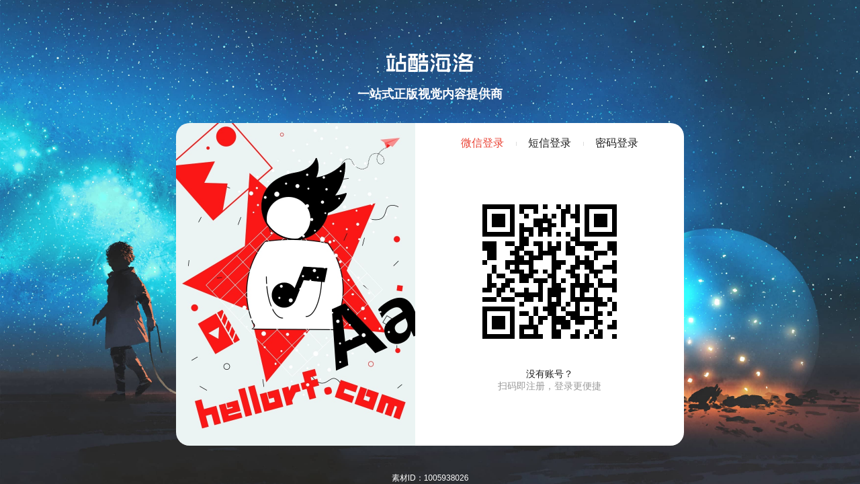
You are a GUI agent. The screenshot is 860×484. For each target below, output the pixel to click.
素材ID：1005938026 (430, 478)
